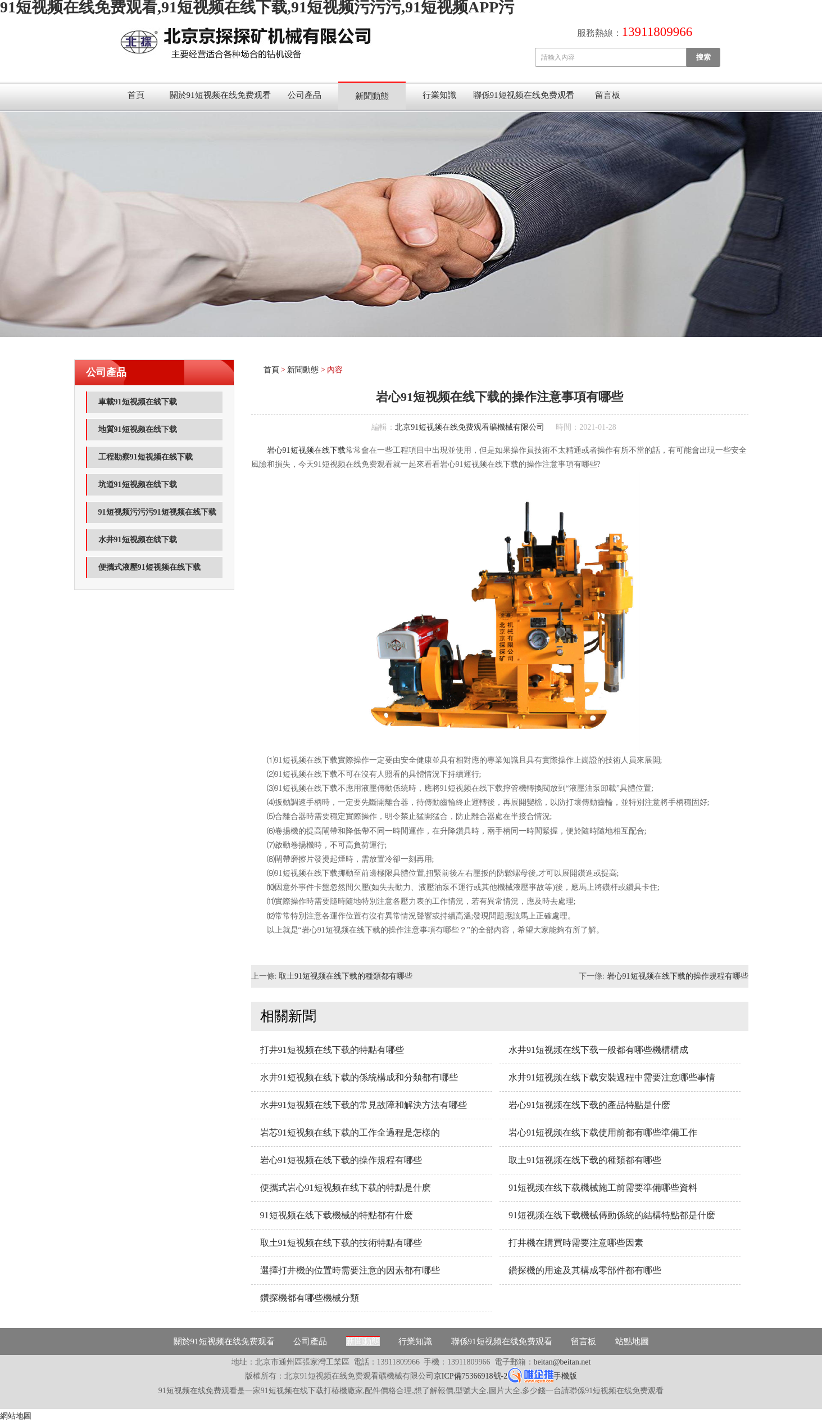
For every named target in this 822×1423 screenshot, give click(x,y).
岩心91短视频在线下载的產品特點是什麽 (589, 1105)
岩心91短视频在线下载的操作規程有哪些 (677, 976)
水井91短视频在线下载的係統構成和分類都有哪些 (359, 1077)
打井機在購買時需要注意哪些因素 (575, 1243)
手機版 (565, 1376)
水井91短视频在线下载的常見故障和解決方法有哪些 (363, 1105)
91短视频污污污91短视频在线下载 (157, 512)
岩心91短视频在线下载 (306, 450)
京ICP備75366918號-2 (470, 1376)
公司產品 (304, 95)
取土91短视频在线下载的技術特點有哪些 (341, 1243)
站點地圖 (632, 1341)
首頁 (136, 95)
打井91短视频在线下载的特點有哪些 (332, 1050)
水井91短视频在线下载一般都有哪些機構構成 (598, 1050)
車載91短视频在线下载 (137, 402)
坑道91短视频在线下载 (137, 484)
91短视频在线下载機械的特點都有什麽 (336, 1215)
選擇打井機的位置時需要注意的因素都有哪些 (350, 1270)
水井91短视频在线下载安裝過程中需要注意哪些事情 (611, 1077)
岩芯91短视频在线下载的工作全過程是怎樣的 (350, 1132)
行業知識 (439, 95)
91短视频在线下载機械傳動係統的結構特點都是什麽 (611, 1215)
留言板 (607, 95)
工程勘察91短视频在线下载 (145, 457)
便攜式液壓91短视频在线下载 (149, 567)
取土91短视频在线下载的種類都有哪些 (345, 976)
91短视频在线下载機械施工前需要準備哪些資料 (602, 1187)
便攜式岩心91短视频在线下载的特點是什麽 (345, 1187)
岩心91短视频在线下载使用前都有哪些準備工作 (602, 1132)
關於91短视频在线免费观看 (220, 95)
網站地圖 (15, 1416)
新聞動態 (372, 96)
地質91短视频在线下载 (137, 429)
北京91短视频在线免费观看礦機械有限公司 (469, 427)
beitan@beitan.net (562, 1362)
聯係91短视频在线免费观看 (523, 95)
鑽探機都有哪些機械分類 (309, 1298)
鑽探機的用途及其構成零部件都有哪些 (584, 1270)
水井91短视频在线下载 (137, 539)
